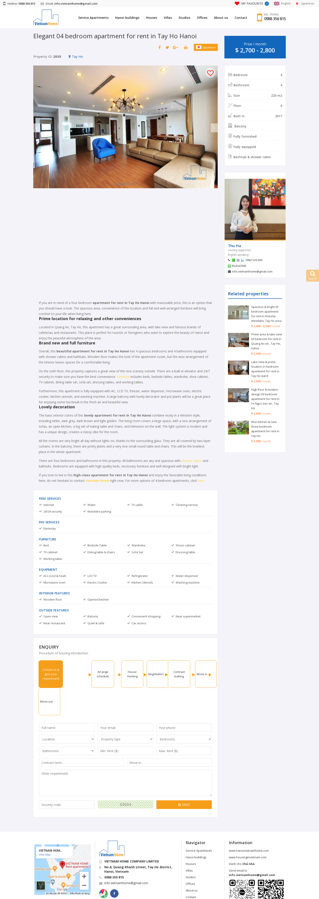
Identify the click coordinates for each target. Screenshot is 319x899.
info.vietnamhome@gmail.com (252, 271)
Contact (241, 17)
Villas (168, 17)
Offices (202, 17)
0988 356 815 (275, 19)
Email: (69, 4)
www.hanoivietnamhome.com (249, 823)
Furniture (123, 377)
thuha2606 (239, 266)
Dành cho (242, 836)
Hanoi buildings (127, 17)
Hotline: (19, 3)
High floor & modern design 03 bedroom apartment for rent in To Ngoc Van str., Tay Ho (265, 399)
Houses (151, 17)
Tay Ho (76, 56)
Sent (184, 777)
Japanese (206, 47)
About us (221, 17)
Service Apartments (93, 17)
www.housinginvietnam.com (247, 830)
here (201, 480)
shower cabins (191, 461)
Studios (184, 17)
